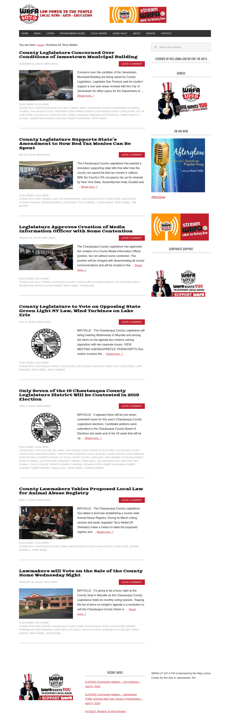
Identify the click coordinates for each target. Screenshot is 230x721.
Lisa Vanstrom (123, 277)
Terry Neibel (99, 119)
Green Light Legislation (119, 356)
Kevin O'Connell (28, 446)
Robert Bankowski (79, 119)
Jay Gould (65, 442)
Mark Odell (89, 446)
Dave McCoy (129, 194)
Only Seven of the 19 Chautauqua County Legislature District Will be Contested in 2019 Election (82, 383)
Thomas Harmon (94, 453)
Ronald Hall (58, 453)
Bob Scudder (43, 610)
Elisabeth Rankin (29, 198)
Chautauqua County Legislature (115, 112)
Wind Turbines (56, 360)
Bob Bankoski (72, 194)
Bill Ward (58, 435)
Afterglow (158, 198)
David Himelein (135, 439)
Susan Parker (105, 198)
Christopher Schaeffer (71, 439)
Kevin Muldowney (132, 442)
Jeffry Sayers (81, 442)
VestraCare (53, 617)
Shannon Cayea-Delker (116, 613)
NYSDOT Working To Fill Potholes (105, 695)
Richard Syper (93, 449)
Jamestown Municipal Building (48, 119)
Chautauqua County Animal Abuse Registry (61, 531)
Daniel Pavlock (116, 439)
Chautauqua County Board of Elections (90, 435)
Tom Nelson (87, 280)
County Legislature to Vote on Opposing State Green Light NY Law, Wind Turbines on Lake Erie (77, 304)
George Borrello (52, 198)
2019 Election (43, 435)
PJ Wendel (89, 198)
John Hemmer (113, 442)
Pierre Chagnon (59, 449)
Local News (42, 105)
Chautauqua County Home (68, 610)
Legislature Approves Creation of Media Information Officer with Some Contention (71, 225)
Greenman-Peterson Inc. (104, 115)
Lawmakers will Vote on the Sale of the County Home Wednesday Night (75, 558)
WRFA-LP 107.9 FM (56, 14)
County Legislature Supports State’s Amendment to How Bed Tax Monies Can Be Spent (79, 142)
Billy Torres (71, 108)
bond (83, 108)
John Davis (97, 442)
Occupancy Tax (73, 198)
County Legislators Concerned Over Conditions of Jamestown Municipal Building (80, 56)
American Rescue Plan (48, 108)
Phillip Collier (39, 449)
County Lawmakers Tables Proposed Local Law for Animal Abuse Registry (80, 476)
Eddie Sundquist (78, 115)
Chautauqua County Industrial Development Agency (62, 112)
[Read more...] (86, 96)
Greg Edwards (44, 613)
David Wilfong (58, 115)
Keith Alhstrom (91, 613)
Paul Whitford (123, 446)
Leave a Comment (132, 64)
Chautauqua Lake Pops (90, 356)
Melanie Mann (105, 446)
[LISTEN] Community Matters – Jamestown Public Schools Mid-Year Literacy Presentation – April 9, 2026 (114, 683)
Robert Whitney (40, 453)
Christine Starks (45, 439)
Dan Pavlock (41, 115)
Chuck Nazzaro (96, 439)
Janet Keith (61, 613)
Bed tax (57, 194)
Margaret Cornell (69, 446)
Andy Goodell (43, 194)
